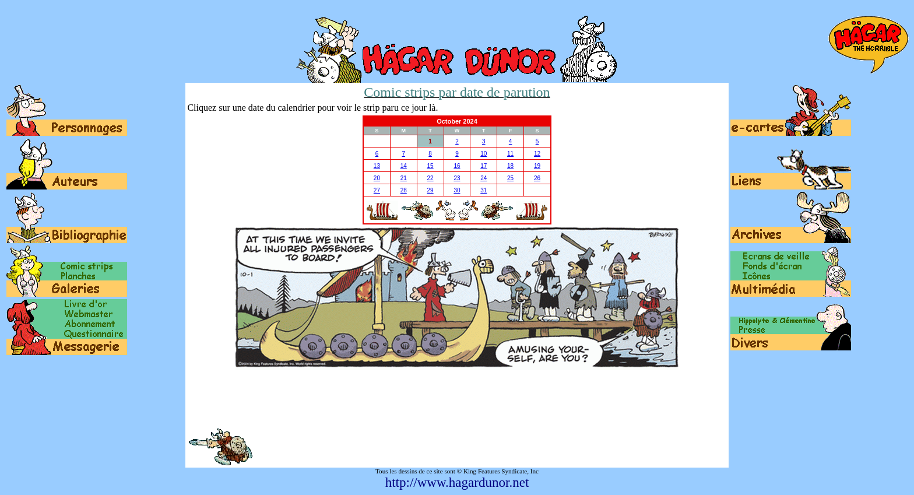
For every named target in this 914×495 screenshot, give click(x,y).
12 (537, 153)
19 (537, 166)
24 (483, 178)
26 (537, 178)
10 (483, 153)
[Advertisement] (457, 399)
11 (510, 153)
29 (430, 190)
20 (377, 178)
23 (457, 178)
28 (403, 190)
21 (403, 178)
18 (510, 166)
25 (510, 178)
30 (457, 190)
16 (457, 166)
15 (430, 166)
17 (483, 166)
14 (403, 166)
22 (430, 178)
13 (377, 166)
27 (377, 190)
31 (483, 190)
